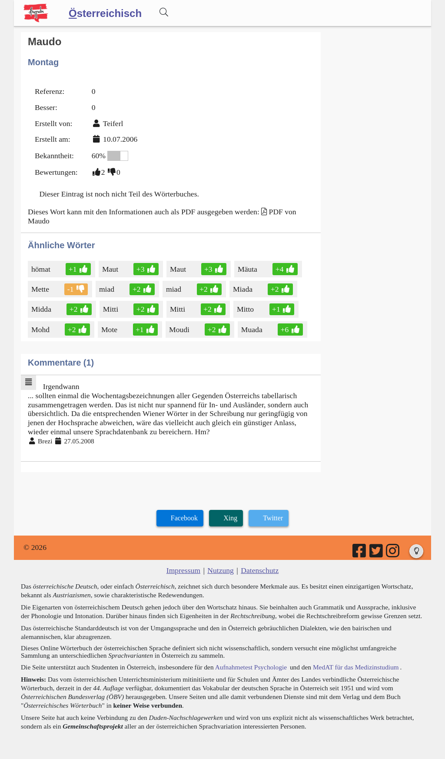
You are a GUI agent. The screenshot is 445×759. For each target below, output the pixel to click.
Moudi (180, 329)
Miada (243, 289)
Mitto (246, 309)
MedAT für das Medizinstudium (356, 667)
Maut (111, 269)
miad (107, 289)
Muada (252, 329)
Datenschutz (260, 570)
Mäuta (248, 269)
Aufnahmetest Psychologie (251, 667)
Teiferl (113, 123)
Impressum (183, 570)
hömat (41, 269)
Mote (110, 329)
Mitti (112, 309)
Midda (42, 309)
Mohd (41, 329)
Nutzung (220, 570)
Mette (40, 289)
